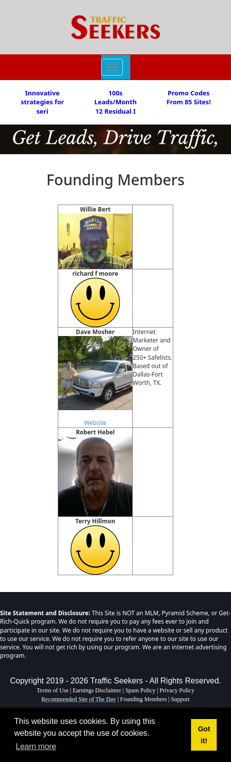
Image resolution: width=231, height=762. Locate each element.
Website (95, 423)
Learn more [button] (36, 746)
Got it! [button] (204, 735)
